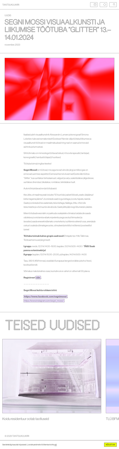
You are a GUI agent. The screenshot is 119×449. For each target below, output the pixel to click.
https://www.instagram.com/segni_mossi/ (44, 300)
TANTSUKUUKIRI (10, 4)
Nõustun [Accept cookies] (110, 445)
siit (56, 444)
